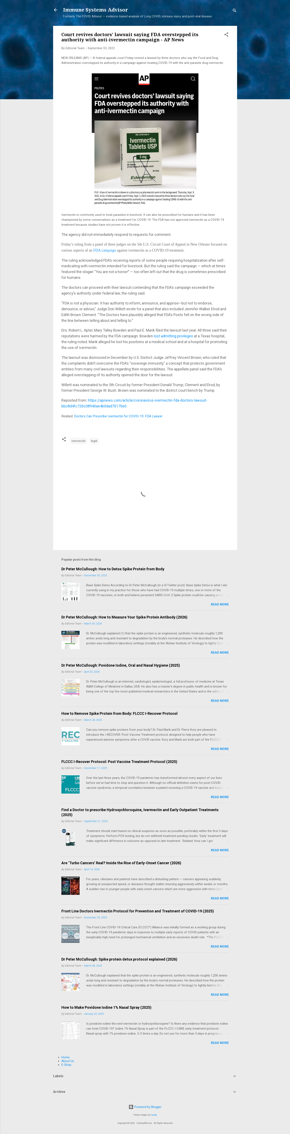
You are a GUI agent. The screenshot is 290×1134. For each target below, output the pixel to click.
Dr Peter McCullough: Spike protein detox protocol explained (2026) (119, 959)
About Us (67, 1061)
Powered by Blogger (145, 1107)
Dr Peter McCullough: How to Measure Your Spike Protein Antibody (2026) (124, 617)
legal (94, 441)
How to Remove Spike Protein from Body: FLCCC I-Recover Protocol (119, 713)
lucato (154, 1115)
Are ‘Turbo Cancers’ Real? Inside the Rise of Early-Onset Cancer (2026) (121, 863)
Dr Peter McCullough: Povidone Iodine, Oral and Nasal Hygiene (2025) (120, 665)
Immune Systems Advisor (95, 10)
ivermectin (79, 441)
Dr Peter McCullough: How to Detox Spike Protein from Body (112, 569)
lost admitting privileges (173, 336)
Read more (220, 604)
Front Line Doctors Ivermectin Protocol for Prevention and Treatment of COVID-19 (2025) (137, 911)
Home (65, 1057)
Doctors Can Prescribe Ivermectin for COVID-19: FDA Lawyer (118, 416)
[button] (226, 35)
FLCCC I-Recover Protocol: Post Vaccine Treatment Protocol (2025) (119, 761)
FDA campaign (104, 250)
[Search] (234, 11)
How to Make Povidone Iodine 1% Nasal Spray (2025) (106, 1007)
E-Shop (66, 1065)
